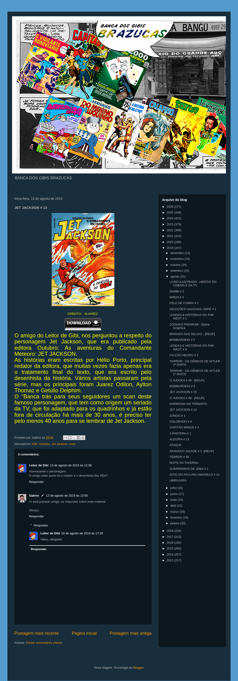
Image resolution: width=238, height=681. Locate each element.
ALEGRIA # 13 (179, 439)
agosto (175, 276)
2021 (170, 236)
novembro (177, 259)
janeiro (175, 523)
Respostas (41, 525)
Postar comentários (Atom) (44, 642)
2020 (170, 242)
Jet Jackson (60, 444)
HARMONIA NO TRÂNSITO (188, 404)
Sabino (34, 495)
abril (173, 505)
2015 (170, 548)
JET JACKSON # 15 (183, 392)
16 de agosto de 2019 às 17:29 (82, 533)
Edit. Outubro (41, 444)
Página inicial (84, 633)
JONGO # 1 (177, 415)
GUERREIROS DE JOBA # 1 (188, 469)
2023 (170, 224)
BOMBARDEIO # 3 (182, 386)
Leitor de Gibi (39, 465)
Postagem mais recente (36, 633)
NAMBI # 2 (176, 291)
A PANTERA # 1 (180, 433)
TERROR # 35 (179, 457)
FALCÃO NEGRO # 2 (183, 355)
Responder (36, 482)
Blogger (138, 667)
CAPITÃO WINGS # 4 (184, 427)
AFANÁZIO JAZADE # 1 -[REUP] (191, 451)
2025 (170, 212)
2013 (170, 560)
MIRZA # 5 (176, 297)
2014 (170, 554)
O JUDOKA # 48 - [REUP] (186, 398)
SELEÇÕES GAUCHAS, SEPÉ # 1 (192, 309)
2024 (170, 218)
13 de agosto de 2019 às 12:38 (71, 465)
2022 (170, 230)
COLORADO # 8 (180, 421)
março (175, 511)
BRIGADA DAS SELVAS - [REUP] (192, 334)
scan (72, 444)
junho (174, 494)
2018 (170, 530)
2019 (170, 248)
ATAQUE (175, 445)
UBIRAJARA (177, 480)
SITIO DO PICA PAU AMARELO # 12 (194, 474)
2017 (170, 537)
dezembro (177, 253)
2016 (170, 542)
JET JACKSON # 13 (183, 409)
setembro (177, 270)
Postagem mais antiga (131, 633)
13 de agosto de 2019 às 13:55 (67, 495)
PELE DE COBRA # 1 (184, 303)
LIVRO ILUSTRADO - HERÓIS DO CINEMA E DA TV (192, 283)
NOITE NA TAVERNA (183, 462)
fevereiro (176, 517)
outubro (176, 265)
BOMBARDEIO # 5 (182, 340)
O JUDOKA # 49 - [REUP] (186, 380)
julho (174, 488)
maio (174, 499)
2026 (170, 206)
